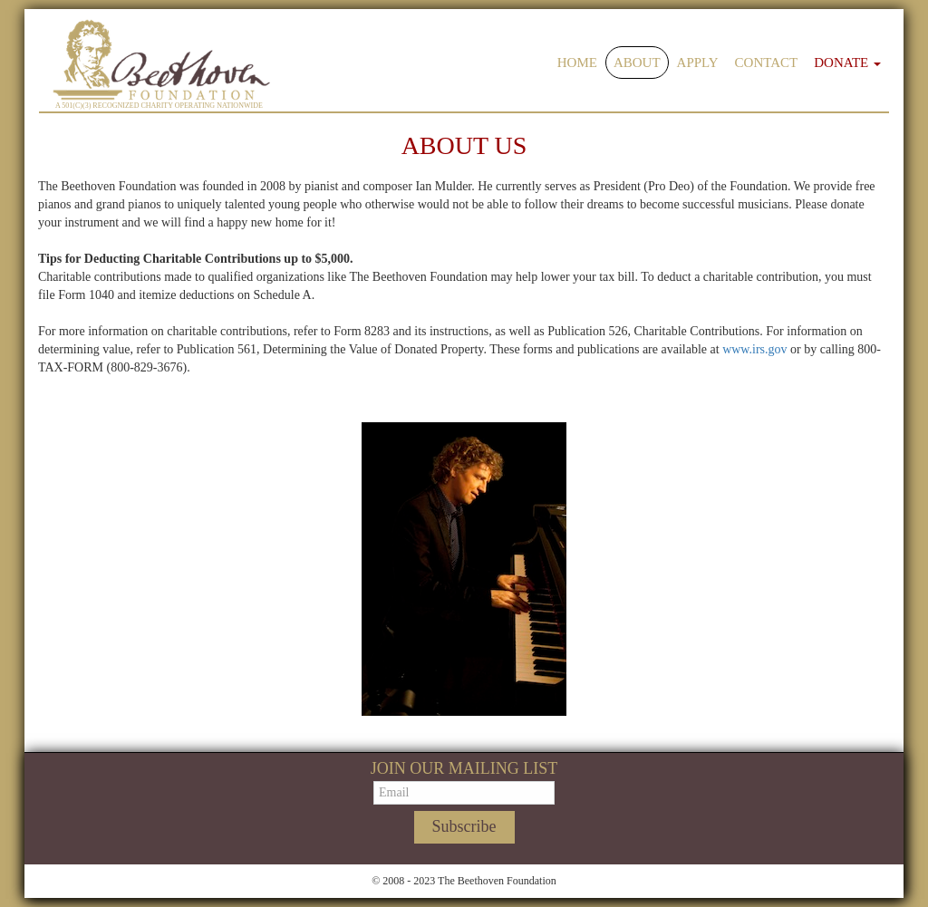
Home (577, 62)
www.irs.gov (754, 349)
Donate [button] (847, 62)
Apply (698, 62)
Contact (766, 62)
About (637, 62)
